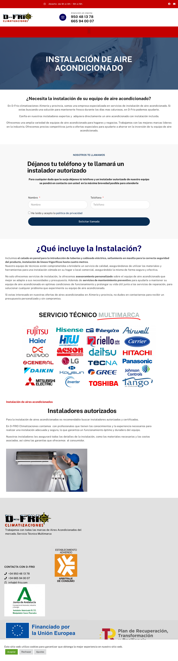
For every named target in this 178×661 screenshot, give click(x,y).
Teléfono (96, 197)
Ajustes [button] (40, 652)
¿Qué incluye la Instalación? (89, 248)
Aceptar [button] (11, 652)
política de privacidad (69, 213)
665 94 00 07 (82, 21)
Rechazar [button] (26, 652)
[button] (89, 31)
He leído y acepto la (56, 213)
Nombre (33, 197)
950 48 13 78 (82, 17)
